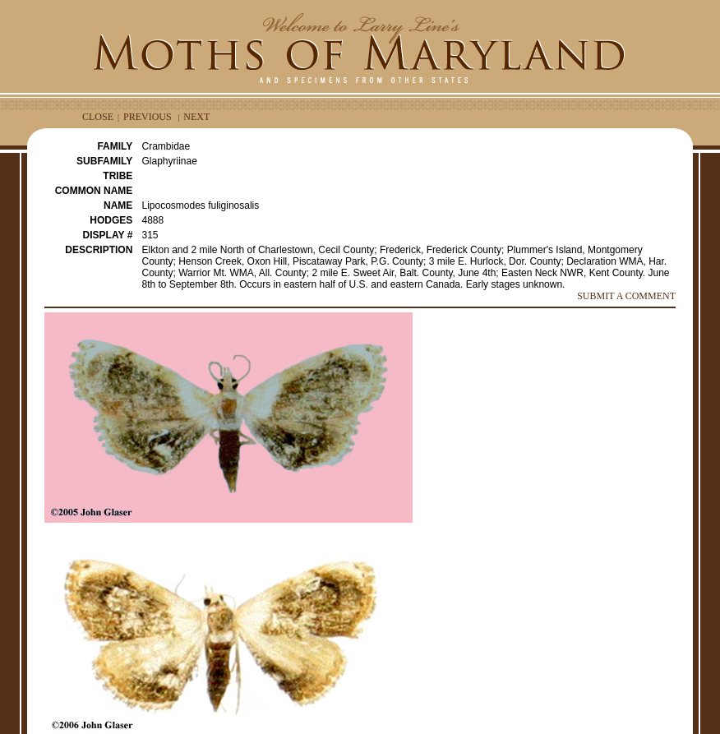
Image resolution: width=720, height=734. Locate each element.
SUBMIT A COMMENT (626, 296)
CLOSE (97, 116)
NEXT (196, 116)
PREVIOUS (147, 116)
